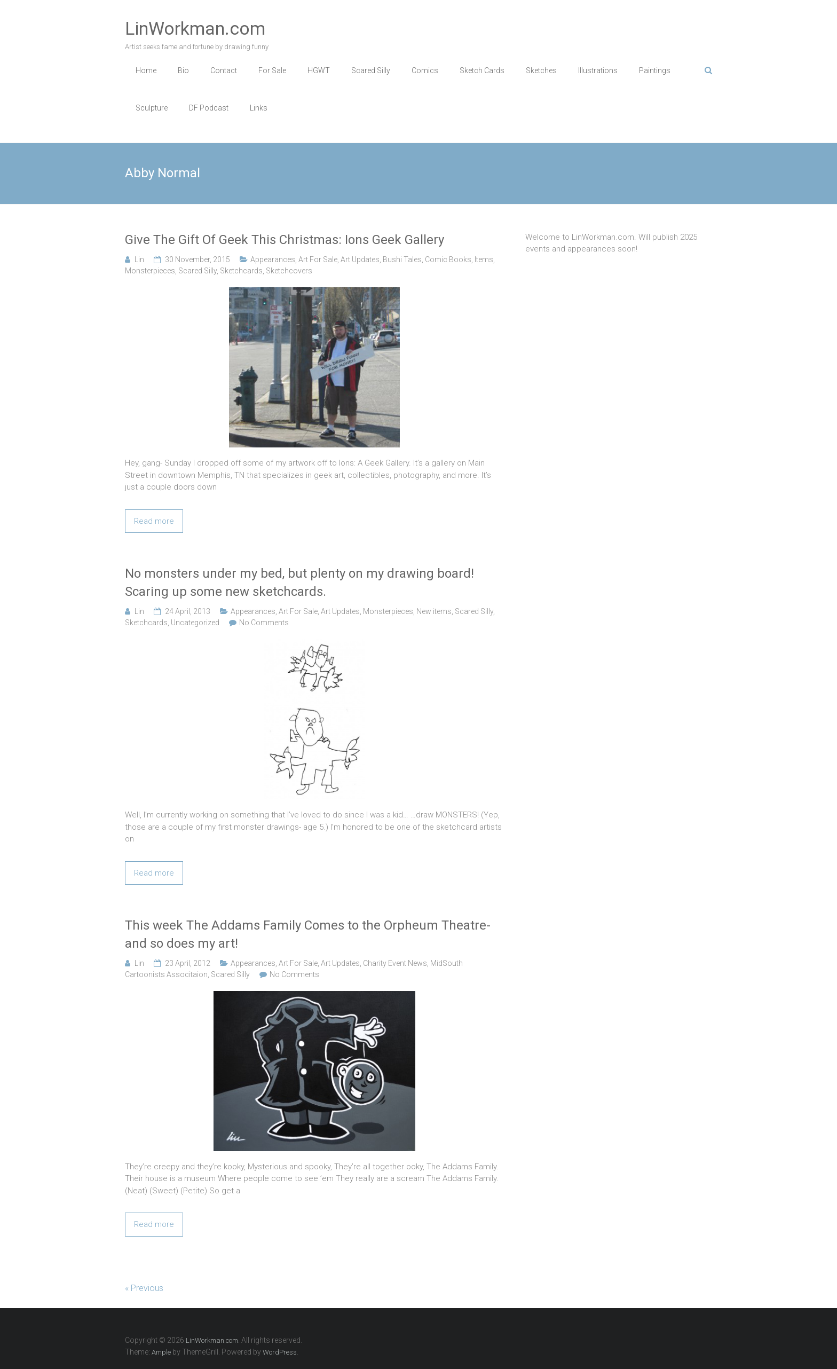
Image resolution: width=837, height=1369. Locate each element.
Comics (425, 70)
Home (146, 70)
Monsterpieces (150, 270)
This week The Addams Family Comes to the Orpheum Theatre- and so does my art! (308, 934)
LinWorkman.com (195, 28)
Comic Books (448, 259)
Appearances (272, 259)
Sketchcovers (289, 270)
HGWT (318, 70)
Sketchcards (241, 270)
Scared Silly (370, 70)
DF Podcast (208, 108)
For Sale (272, 70)
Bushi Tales (402, 259)
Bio (183, 70)
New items (434, 611)
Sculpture (152, 108)
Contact (223, 70)
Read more (154, 521)
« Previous (144, 1288)
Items (484, 259)
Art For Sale (317, 259)
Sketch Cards (482, 70)
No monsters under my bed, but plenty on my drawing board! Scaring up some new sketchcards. (299, 582)
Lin (139, 259)
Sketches (541, 70)
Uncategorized (195, 622)
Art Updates (360, 259)
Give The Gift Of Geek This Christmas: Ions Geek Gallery (284, 239)
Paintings (654, 70)
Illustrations (598, 70)
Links (258, 108)
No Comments (264, 622)
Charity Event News (395, 963)
